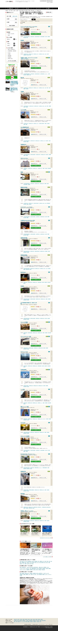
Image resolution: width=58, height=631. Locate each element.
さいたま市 (23, 621)
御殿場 (28, 621)
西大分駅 (25, 37)
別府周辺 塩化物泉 (32, 318)
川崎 (16, 621)
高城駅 (24, 88)
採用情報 (51, 626)
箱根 (18, 620)
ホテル (48, 567)
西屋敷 (41, 561)
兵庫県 (23, 619)
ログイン (48, 2)
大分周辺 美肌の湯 (37, 36)
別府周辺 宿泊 (32, 251)
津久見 (32, 563)
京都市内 (34, 621)
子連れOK (43, 569)
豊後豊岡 (23, 562)
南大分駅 (25, 141)
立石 (43, 561)
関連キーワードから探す (10, 622)
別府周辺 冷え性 (37, 268)
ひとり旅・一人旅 (28, 568)
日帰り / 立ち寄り (11, 33)
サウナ (24, 568)
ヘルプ (47, 624)
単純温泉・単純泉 (42, 574)
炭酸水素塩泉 (34, 568)
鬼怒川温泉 (44, 620)
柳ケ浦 (33, 561)
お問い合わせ (50, 624)
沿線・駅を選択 (12, 25)
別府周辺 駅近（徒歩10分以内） (46, 507)
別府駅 (49, 251)
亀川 (25, 562)
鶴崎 (43, 562)
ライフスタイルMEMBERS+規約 (45, 626)
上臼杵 (28, 563)
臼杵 (30, 563)
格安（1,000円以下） (23, 567)
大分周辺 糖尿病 (42, 36)
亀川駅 (28, 252)
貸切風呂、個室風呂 (42, 568)
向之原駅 (25, 204)
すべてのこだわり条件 (12, 60)
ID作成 (51, 2)
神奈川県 (15, 619)
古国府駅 (48, 36)
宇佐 (38, 561)
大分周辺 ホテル (35, 168)
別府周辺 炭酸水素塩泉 (27, 251)
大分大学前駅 (25, 184)
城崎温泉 (23, 620)
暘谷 (20, 562)
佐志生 (21, 563)
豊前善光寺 (30, 561)
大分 (38, 562)
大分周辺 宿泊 (32, 36)
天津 (27, 561)
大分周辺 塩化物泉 (32, 154)
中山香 (45, 561)
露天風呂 (45, 567)
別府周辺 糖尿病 (30, 332)
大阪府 (31, 619)
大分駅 (46, 36)
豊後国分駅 (49, 168)
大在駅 (46, 216)
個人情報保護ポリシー (26, 626)
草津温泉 (15, 620)
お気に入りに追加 (43, 47)
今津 (25, 561)
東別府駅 (46, 251)
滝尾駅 (45, 123)
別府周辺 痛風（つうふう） (38, 467)
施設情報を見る (35, 47)
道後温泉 (34, 620)
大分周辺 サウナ (40, 168)
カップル (21, 568)
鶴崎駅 (48, 216)
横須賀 (19, 621)
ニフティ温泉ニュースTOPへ (47, 556)
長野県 (36, 619)
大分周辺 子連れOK (41, 123)
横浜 (14, 621)
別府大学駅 (25, 252)
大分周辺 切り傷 (26, 123)
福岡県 (42, 619)
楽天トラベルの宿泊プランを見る (35, 165)
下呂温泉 (27, 620)
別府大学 (28, 562)
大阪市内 (31, 621)
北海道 (34, 619)
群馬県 (26, 619)
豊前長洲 (36, 561)
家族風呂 (28, 569)
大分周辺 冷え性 (30, 123)
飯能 (26, 621)
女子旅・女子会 (35, 569)
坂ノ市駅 (25, 217)
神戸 (40, 621)
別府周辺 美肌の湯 (37, 251)
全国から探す (15, 16)
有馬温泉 (20, 620)
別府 (31, 562)
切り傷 (37, 568)
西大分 (36, 562)
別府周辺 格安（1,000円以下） (37, 507)
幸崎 (49, 562)
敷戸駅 (48, 183)
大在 (44, 562)
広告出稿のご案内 (35, 624)
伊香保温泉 (30, 620)
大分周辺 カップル (35, 123)
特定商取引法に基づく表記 (33, 626)
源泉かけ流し (41, 567)
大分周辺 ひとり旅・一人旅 (42, 203)
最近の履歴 (49, 1)
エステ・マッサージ (23, 569)
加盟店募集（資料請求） (27, 624)
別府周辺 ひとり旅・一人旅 (43, 268)
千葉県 (21, 619)
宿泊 (30, 567)
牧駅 (27, 37)
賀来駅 (27, 141)
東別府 (33, 562)
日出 (51, 561)
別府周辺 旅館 (39, 282)
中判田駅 (29, 184)
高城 (41, 562)
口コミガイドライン (42, 624)
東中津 (23, 561)
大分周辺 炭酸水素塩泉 (27, 36)
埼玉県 (18, 619)
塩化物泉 (31, 569)
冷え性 (28, 567)
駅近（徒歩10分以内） (34, 567)
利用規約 (39, 626)
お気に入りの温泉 (43, 1)
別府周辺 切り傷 (42, 251)
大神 (49, 561)
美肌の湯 (39, 569)
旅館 (31, 574)
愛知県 (39, 619)
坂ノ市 (47, 562)
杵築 (47, 561)
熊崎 (25, 563)
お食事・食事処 (48, 568)
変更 (16, 19)
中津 (20, 561)
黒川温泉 (37, 620)
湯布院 (41, 620)
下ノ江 (23, 563)
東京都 (29, 619)
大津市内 (38, 621)
